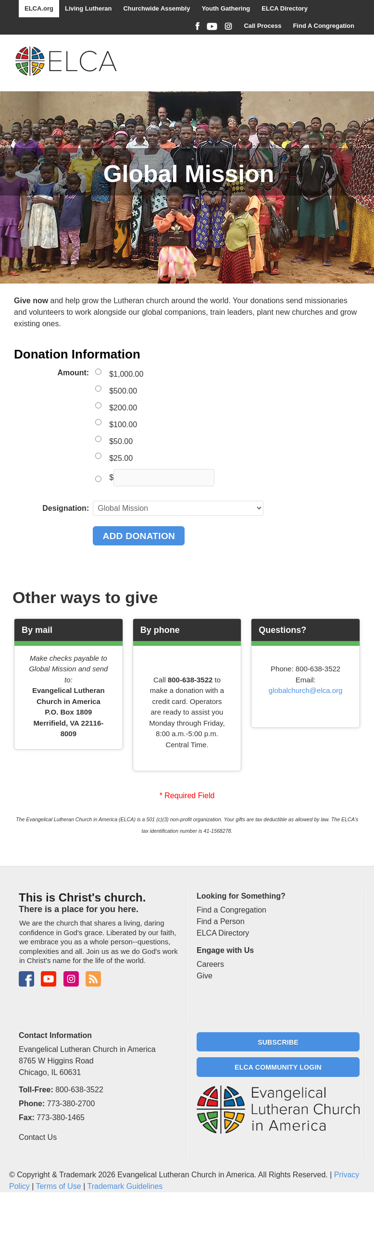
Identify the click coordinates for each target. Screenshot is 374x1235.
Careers (210, 964)
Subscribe (278, 1042)
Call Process (262, 25)
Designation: (65, 508)
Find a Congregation (231, 910)
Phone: (32, 1103)
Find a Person (221, 921)
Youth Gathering (225, 8)
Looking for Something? (241, 896)
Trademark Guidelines (124, 1186)
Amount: (73, 373)
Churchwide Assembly (156, 8)
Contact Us (38, 1137)
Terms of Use (58, 1186)
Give (204, 976)
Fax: (27, 1117)
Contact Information (55, 1035)
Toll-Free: (36, 1090)
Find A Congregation (323, 25)
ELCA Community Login (278, 1067)
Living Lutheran (88, 8)
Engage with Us (225, 950)
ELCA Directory (285, 8)
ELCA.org (39, 8)
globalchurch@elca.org (306, 690)
